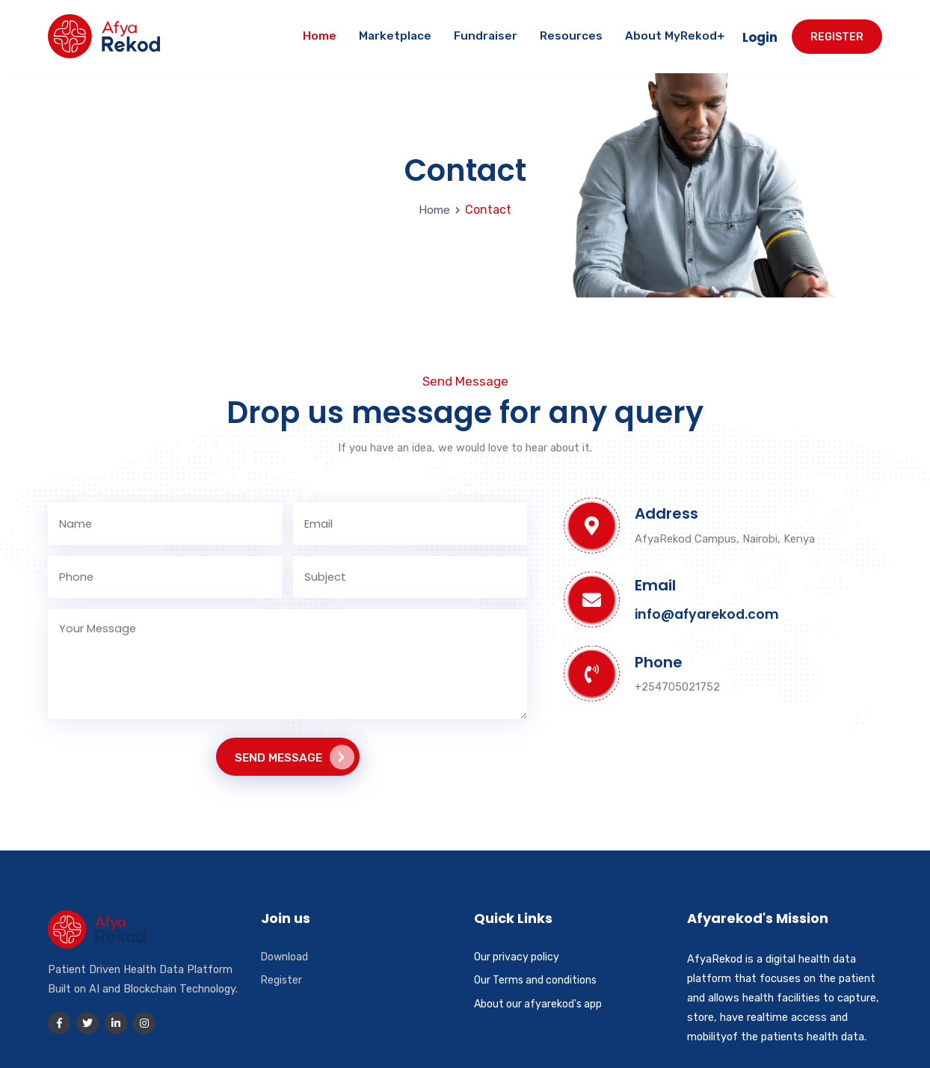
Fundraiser (485, 33)
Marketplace (395, 33)
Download (285, 956)
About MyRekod (674, 33)
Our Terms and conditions (538, 979)
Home (319, 33)
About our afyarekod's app (540, 1003)
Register (836, 34)
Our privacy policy (517, 956)
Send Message (294, 756)
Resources (571, 33)
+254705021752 (677, 681)
